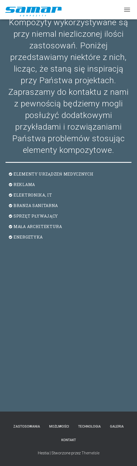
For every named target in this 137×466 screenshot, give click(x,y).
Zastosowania (26, 426)
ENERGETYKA (28, 237)
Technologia (89, 426)
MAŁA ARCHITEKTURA (38, 226)
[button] (68, 174)
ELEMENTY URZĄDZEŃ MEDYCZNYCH (54, 174)
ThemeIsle (90, 453)
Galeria (117, 426)
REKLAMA (24, 184)
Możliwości (59, 426)
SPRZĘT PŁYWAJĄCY (36, 216)
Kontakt (68, 440)
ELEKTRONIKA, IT (33, 195)
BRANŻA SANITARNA (36, 205)
